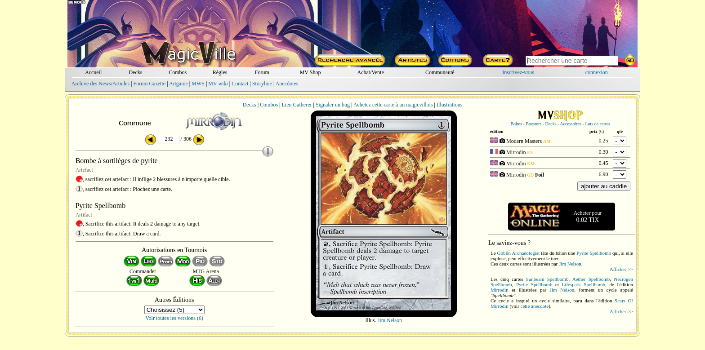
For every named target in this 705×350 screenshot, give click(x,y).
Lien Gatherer (297, 105)
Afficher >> (621, 269)
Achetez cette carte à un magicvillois (393, 105)
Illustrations (449, 105)
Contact (240, 83)
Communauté (440, 72)
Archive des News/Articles (100, 83)
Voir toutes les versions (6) (174, 318)
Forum (262, 72)
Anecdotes (287, 83)
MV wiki (218, 83)
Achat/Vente (370, 72)
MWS (198, 83)
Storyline (262, 83)
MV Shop (310, 72)
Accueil (93, 72)
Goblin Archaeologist (518, 253)
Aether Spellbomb (591, 279)
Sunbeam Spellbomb (547, 279)
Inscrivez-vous (518, 72)
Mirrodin (500, 289)
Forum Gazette (149, 83)
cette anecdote (535, 306)
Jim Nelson (390, 320)
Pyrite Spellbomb (593, 253)
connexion (596, 72)
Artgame (178, 83)
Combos (178, 72)
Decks (135, 72)
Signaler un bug (333, 105)
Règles (220, 72)
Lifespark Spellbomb (583, 284)
